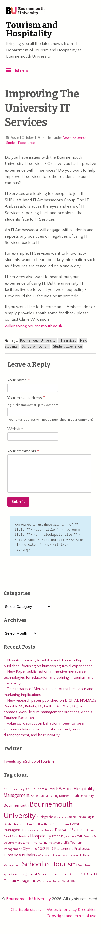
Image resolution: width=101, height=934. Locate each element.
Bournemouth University (25, 11)
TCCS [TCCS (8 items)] (72, 873)
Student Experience (20, 143)
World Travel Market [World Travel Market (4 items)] (49, 879)
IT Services (67, 340)
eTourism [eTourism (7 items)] (62, 822)
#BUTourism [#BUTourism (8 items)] (34, 788)
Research (80, 138)
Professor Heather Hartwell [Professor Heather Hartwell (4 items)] (52, 854)
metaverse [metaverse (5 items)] (55, 841)
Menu (22, 71)
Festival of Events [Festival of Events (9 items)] (69, 828)
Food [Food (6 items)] (7, 835)
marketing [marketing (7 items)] (40, 841)
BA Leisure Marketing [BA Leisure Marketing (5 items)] (44, 794)
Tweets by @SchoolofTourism (29, 760)
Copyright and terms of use (71, 914)
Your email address (32, 401)
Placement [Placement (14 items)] (63, 847)
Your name (18, 380)
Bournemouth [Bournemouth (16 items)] (16, 804)
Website (15, 429)
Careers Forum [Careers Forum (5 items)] (76, 815)
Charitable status (26, 908)
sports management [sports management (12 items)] (20, 872)
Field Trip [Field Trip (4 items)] (89, 828)
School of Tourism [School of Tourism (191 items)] (49, 863)
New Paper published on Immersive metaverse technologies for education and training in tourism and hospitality (49, 676)
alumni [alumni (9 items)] (50, 788)
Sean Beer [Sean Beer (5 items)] (84, 864)
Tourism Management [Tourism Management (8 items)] (20, 879)
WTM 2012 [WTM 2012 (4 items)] (68, 879)
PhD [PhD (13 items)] (49, 847)
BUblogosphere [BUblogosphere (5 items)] (46, 815)
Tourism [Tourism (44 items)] (87, 872)
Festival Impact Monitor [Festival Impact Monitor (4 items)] (40, 828)
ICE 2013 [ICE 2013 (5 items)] (57, 835)
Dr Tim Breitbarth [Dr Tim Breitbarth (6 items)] (34, 822)
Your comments (23, 451)
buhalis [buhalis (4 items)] (61, 815)
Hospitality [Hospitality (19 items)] (40, 834)
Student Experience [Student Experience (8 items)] (52, 873)
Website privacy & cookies (71, 908)
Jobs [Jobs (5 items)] (67, 835)
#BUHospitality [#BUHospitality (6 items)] (14, 787)
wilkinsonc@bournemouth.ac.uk (33, 326)
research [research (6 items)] (75, 854)
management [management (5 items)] (23, 841)
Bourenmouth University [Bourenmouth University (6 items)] (76, 794)
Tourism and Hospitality (31, 29)
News (67, 138)
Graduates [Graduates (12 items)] (20, 835)
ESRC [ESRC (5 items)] (51, 822)
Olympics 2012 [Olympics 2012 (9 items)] (34, 847)
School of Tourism (35, 346)
